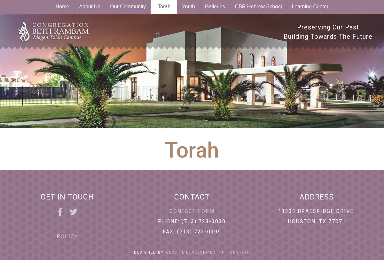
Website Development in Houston (206, 252)
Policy (67, 236)
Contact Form (192, 211)
